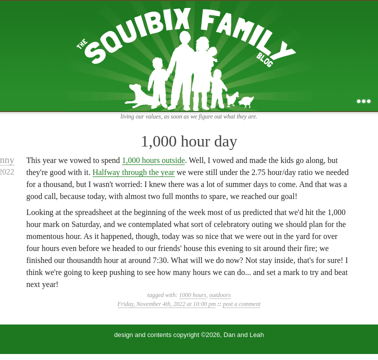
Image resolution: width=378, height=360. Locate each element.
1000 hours (192, 295)
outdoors (220, 295)
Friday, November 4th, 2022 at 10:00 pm (167, 304)
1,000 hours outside (153, 160)
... (363, 101)
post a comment (241, 304)
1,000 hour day (189, 141)
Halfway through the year (134, 172)
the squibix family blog (189, 56)
